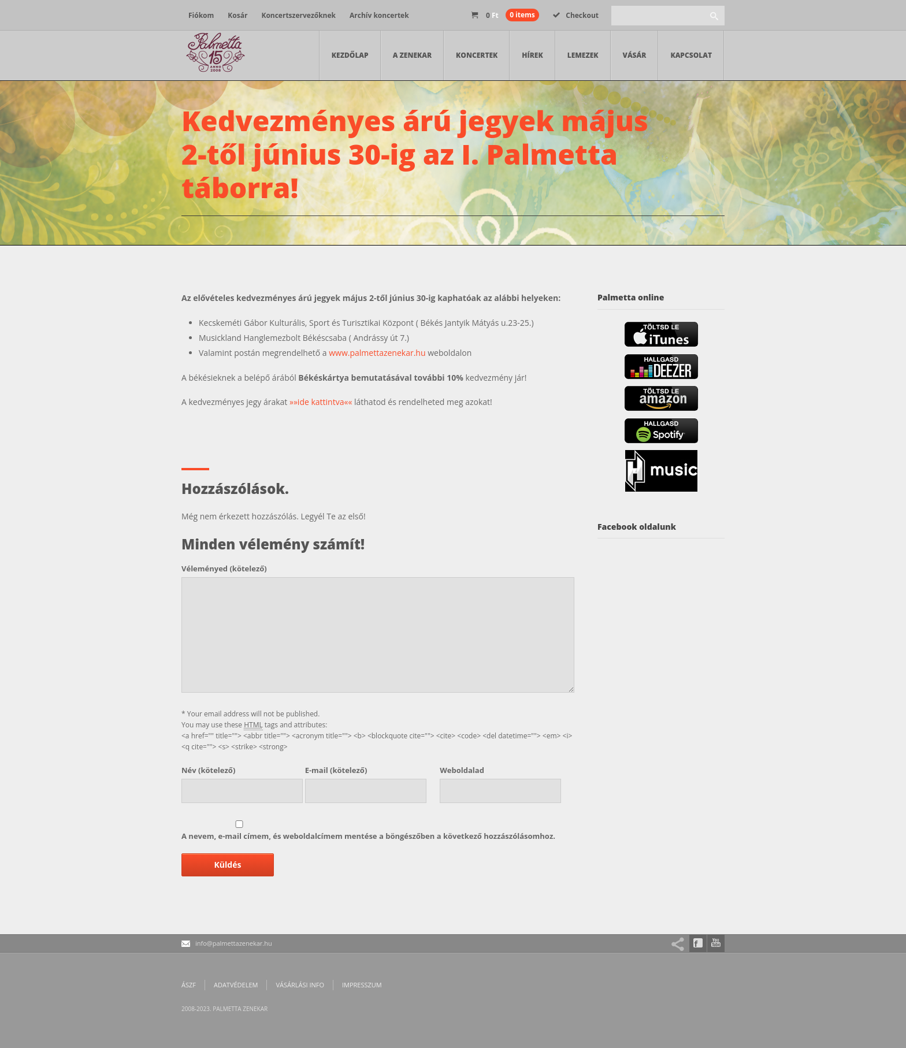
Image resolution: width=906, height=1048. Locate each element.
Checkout (576, 15)
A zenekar (412, 55)
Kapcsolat (691, 55)
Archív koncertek (379, 15)
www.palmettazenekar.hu (377, 352)
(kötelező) (224, 568)
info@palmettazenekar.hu (233, 943)
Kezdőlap (350, 55)
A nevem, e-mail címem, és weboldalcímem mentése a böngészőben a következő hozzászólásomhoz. (368, 836)
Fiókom (201, 15)
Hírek (532, 55)
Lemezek (583, 55)
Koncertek (476, 55)
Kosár (237, 15)
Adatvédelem (236, 984)
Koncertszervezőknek (298, 15)
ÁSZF (188, 984)
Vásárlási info (300, 984)
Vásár (635, 55)
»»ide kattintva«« (320, 401)
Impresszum (362, 984)
